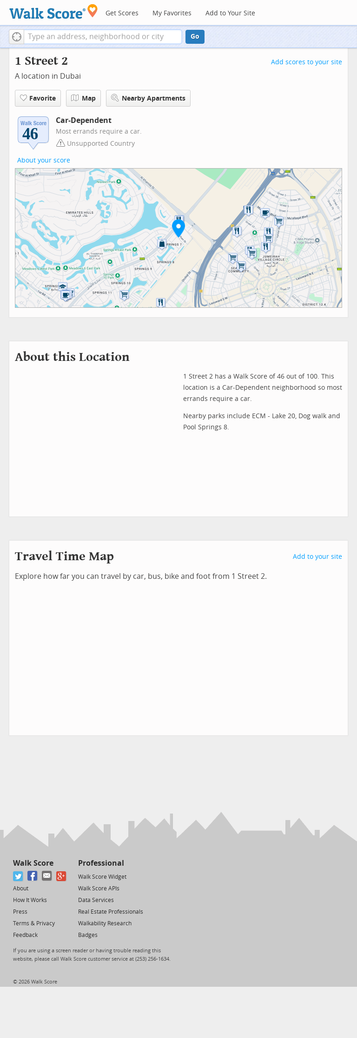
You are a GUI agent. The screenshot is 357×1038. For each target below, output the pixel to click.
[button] (16, 36)
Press (20, 912)
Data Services (96, 900)
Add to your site (317, 557)
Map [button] (83, 98)
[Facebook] (32, 876)
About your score (43, 160)
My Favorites (172, 13)
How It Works (30, 900)
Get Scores (122, 13)
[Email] (47, 876)
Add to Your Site (230, 13)
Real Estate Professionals (110, 912)
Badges (88, 935)
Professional (101, 863)
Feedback (25, 935)
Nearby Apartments (148, 98)
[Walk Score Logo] (53, 11)
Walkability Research (105, 923)
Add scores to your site (306, 62)
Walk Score (33, 863)
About (20, 888)
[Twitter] (18, 876)
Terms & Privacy (34, 923)
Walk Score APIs (98, 888)
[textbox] (103, 36)
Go (195, 37)
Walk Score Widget (102, 877)
